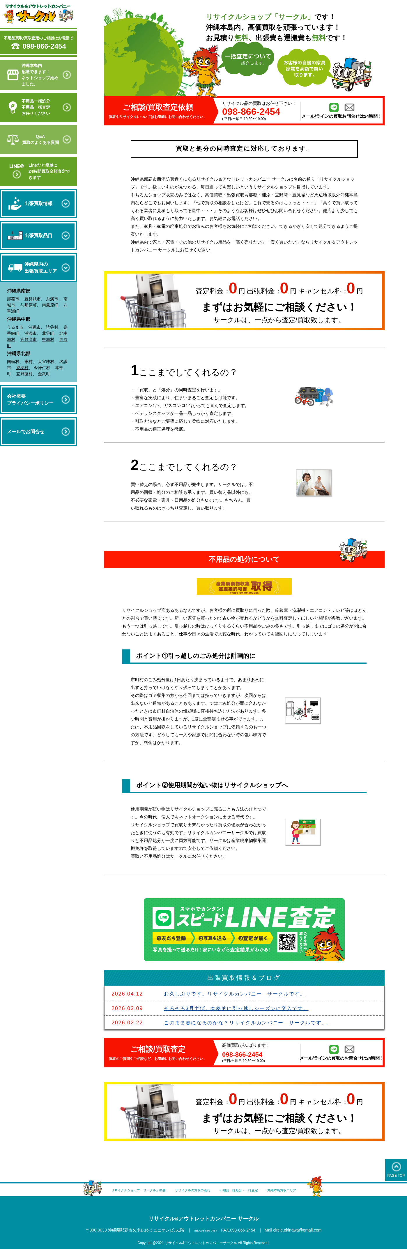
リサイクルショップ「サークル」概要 (115, 1189)
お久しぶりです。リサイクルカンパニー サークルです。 (239, 994)
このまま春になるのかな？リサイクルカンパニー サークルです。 (250, 1023)
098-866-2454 (44, 46)
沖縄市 (35, 327)
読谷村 (52, 327)
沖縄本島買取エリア (311, 1189)
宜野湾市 (28, 339)
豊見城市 (32, 299)
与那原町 (28, 305)
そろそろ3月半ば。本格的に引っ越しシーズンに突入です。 (240, 1008)
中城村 (48, 339)
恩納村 (22, 367)
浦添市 (30, 333)
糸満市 (52, 299)
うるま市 (15, 327)
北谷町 (48, 333)
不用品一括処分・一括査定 (252, 1189)
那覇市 (13, 299)
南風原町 (50, 305)
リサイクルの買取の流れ (189, 1189)
